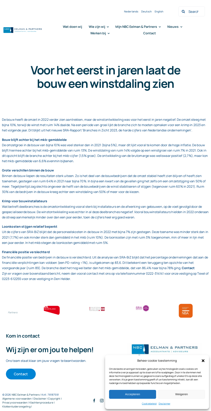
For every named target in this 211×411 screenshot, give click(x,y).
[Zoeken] (183, 11)
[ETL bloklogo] (52, 307)
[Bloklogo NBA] (186, 305)
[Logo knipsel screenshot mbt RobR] (22, 27)
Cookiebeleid (149, 403)
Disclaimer (164, 403)
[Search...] (191, 11)
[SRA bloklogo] (142, 305)
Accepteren (132, 394)
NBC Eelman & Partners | (27, 394)
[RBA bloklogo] (97, 307)
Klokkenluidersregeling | (17, 406)
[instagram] (102, 400)
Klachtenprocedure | (42, 402)
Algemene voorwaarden (17, 398)
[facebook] (94, 400)
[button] (203, 361)
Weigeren (181, 394)
